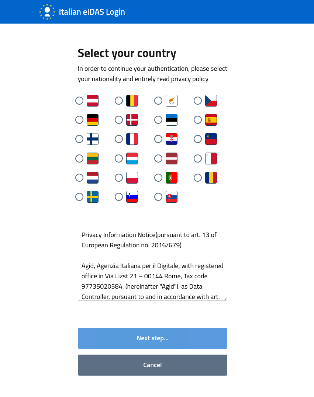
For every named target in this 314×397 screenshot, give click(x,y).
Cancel (152, 365)
